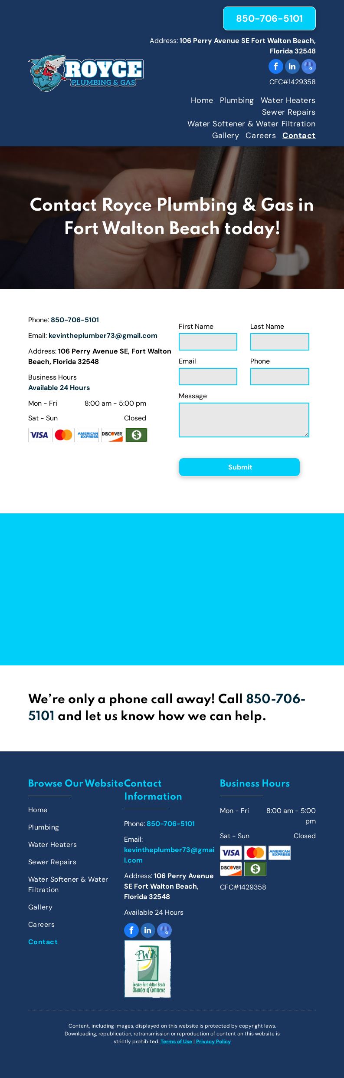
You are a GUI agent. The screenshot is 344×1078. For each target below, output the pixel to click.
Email (187, 361)
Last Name (267, 326)
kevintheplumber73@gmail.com (103, 335)
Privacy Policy (213, 1041)
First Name (196, 326)
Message (193, 395)
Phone (260, 361)
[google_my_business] (308, 67)
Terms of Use (176, 1041)
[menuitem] (198, 100)
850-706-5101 (75, 319)
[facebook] (276, 67)
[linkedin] (292, 67)
